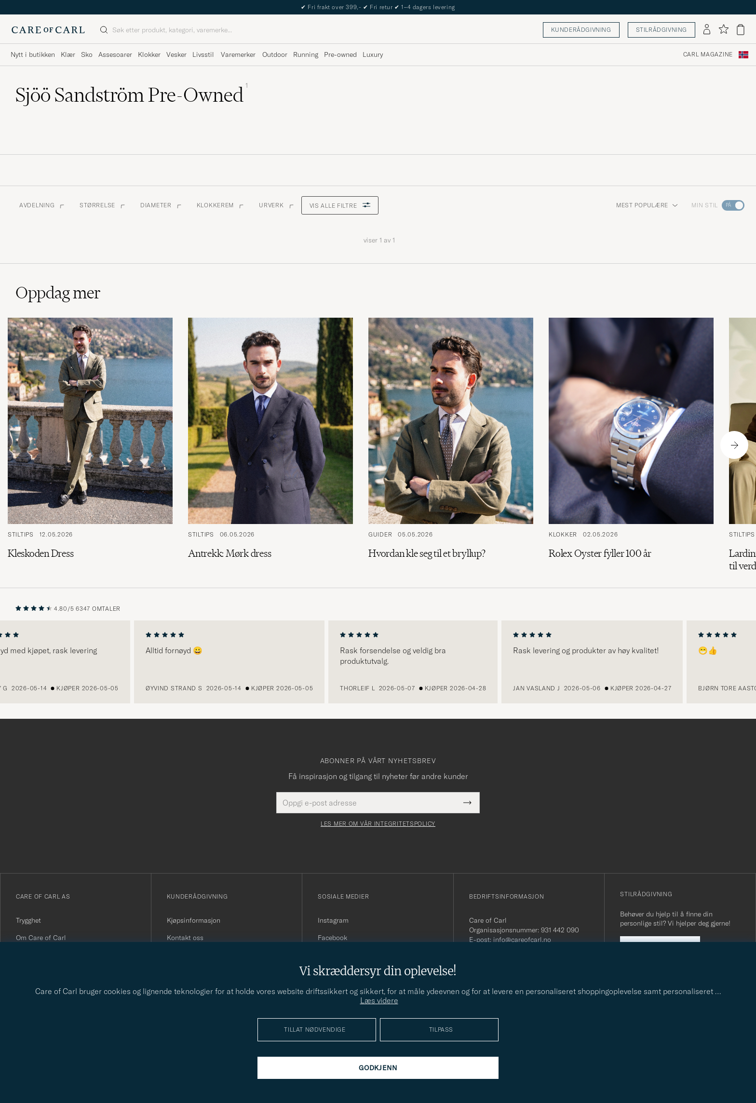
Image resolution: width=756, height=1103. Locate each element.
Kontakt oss (185, 937)
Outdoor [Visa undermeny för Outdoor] (274, 54)
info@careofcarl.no (522, 939)
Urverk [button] (276, 205)
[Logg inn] (706, 30)
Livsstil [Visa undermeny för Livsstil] (203, 54)
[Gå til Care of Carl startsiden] (48, 30)
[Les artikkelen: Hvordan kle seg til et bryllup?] (450, 445)
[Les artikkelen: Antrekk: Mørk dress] (270, 445)
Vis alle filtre (340, 205)
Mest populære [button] (647, 205)
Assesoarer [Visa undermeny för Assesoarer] (115, 54)
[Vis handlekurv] (740, 29)
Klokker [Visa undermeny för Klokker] (149, 54)
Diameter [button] (160, 205)
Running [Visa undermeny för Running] (305, 54)
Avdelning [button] (41, 205)
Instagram (333, 920)
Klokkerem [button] (220, 205)
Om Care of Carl (41, 937)
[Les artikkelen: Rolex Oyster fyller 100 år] (631, 445)
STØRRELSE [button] (102, 205)
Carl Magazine (708, 54)
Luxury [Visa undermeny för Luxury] (373, 54)
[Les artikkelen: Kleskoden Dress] (90, 445)
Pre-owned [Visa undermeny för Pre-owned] (340, 54)
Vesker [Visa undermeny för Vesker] (176, 54)
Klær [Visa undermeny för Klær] (68, 54)
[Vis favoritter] (723, 29)
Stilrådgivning (661, 29)
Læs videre (379, 1000)
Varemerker (238, 54)
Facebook (332, 937)
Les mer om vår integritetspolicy (378, 824)
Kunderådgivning (581, 29)
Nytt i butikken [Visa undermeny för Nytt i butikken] (33, 54)
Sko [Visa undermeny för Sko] (87, 54)
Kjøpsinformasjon (193, 920)
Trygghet (28, 920)
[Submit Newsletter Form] (467, 803)
